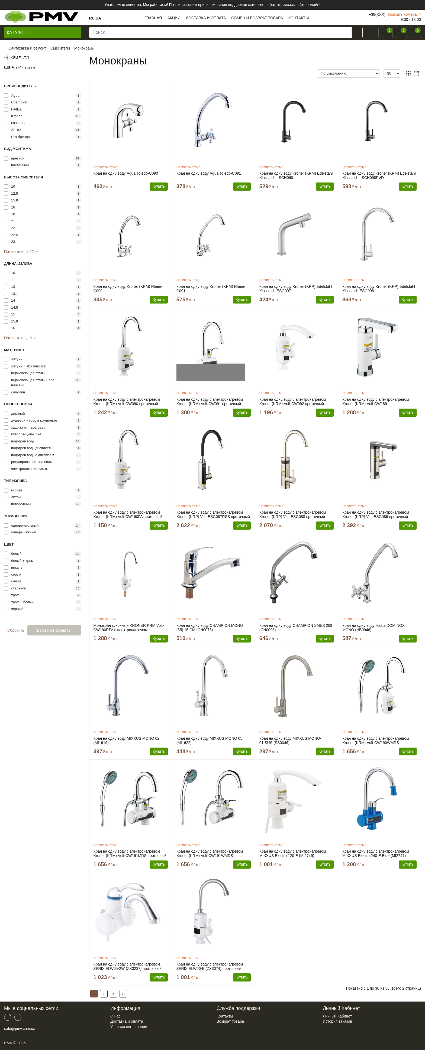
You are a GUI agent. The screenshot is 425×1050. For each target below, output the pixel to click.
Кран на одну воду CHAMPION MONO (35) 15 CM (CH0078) (209, 627)
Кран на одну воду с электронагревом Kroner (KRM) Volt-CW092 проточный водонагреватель (292, 401)
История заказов (337, 1021)
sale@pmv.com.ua (19, 1028)
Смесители (60, 48)
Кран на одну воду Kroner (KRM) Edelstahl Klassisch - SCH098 (296, 175)
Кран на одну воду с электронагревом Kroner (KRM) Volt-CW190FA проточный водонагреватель (128, 514)
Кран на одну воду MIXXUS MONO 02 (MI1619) (126, 740)
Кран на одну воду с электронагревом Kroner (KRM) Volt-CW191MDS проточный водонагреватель (130, 853)
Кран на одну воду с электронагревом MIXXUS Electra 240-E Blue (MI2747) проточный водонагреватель (375, 853)
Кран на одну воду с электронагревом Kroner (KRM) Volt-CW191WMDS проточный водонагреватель (209, 853)
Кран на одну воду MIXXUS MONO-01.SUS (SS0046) (290, 740)
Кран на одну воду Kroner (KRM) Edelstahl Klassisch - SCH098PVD (379, 175)
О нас (115, 1016)
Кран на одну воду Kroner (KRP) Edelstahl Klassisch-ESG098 (378, 288)
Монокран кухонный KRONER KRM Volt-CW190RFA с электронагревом (129, 627)
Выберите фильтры (54, 630)
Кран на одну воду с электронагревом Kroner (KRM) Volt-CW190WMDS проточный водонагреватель (375, 740)
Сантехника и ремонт (27, 48)
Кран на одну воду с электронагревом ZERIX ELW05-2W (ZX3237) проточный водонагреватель (128, 966)
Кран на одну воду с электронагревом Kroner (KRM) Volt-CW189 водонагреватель (375, 401)
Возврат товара (230, 1021)
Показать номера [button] (402, 14)
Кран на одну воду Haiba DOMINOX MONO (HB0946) (373, 627)
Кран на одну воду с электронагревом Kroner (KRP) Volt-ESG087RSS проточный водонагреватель (213, 514)
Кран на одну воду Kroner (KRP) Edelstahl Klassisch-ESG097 (295, 288)
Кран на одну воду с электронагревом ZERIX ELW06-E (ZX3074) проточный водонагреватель (209, 966)
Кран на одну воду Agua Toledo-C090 (126, 173)
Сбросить (15, 630)
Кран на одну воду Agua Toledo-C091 (208, 173)
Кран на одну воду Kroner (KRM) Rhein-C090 (128, 288)
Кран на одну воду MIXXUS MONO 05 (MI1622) (209, 740)
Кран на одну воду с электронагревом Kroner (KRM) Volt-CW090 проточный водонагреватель (127, 401)
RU (92, 18)
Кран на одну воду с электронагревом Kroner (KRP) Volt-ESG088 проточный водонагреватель (292, 514)
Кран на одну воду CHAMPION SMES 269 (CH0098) (295, 627)
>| (123, 994)
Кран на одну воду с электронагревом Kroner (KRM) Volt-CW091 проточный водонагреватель (209, 401)
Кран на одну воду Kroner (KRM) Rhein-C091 (210, 288)
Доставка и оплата (126, 1021)
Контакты (225, 1016)
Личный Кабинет (337, 1016)
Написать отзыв (105, 167)
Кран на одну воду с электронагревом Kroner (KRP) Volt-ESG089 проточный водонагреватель (375, 514)
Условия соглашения (128, 1027)
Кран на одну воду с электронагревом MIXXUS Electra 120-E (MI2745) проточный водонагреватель (292, 853)
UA (98, 18)
